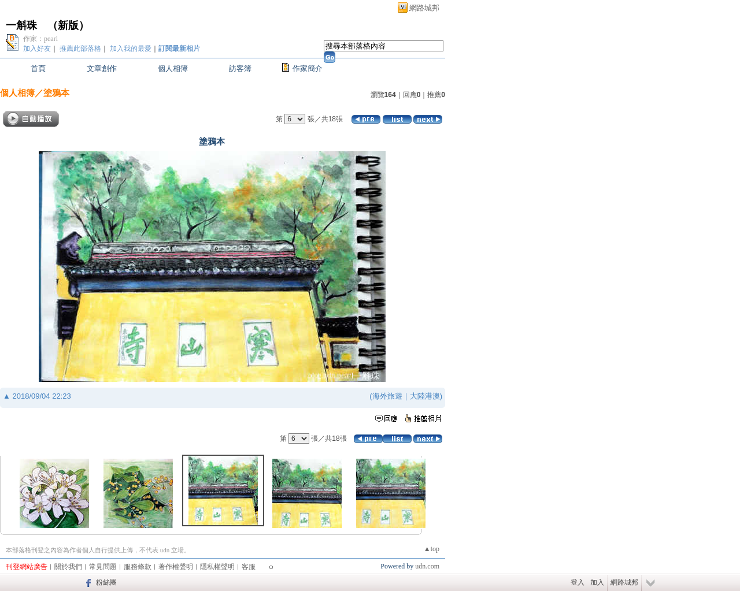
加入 (597, 582)
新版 (68, 25)
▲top (431, 549)
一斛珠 (21, 25)
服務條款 (137, 567)
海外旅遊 (387, 396)
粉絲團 (106, 582)
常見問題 (103, 567)
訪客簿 (240, 68)
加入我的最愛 (130, 48)
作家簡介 (308, 68)
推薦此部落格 (80, 48)
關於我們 (68, 567)
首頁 (38, 68)
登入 (577, 582)
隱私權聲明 (217, 567)
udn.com (427, 566)
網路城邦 (424, 7)
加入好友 (37, 48)
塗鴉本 (56, 93)
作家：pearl (40, 39)
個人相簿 (173, 68)
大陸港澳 (425, 396)
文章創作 (102, 68)
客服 (249, 567)
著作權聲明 (175, 567)
